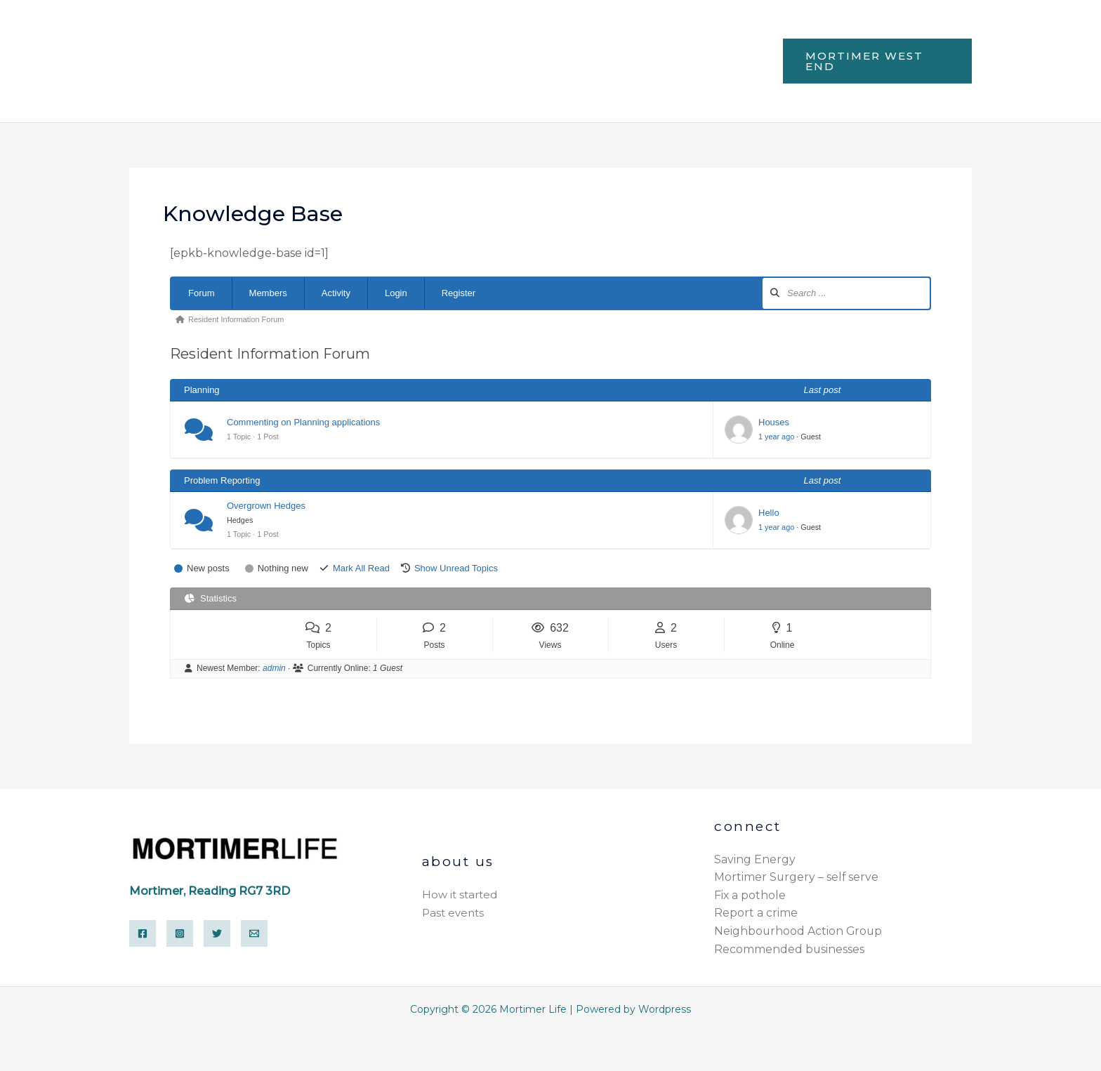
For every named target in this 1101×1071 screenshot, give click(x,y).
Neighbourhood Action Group (799, 931)
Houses (773, 422)
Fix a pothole (750, 895)
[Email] (254, 933)
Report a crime (756, 912)
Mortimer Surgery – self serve (797, 877)
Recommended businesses (789, 949)
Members (268, 293)
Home (301, 36)
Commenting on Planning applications (303, 422)
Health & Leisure (470, 36)
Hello (768, 512)
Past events (453, 912)
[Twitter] (217, 933)
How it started (459, 895)
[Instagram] (179, 933)
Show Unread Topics (456, 568)
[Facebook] (142, 933)
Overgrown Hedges (266, 505)
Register (458, 293)
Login (396, 293)
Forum (201, 293)
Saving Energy (755, 859)
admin (274, 668)
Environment (584, 36)
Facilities (370, 36)
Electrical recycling (339, 86)
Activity (336, 293)
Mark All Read (361, 568)
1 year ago (776, 436)
